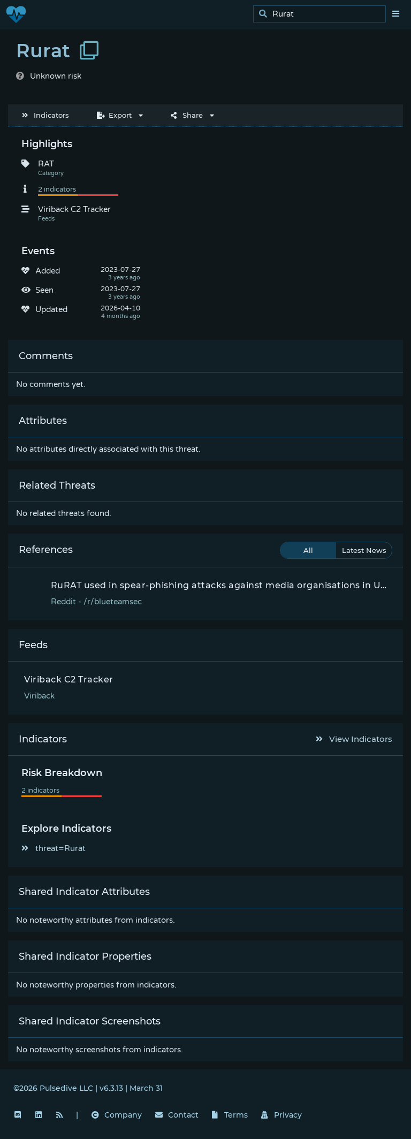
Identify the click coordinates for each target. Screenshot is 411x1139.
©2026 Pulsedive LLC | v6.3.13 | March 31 (88, 1088)
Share (187, 115)
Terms (230, 1115)
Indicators (45, 115)
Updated (51, 309)
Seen (44, 290)
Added (47, 271)
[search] (322, 14)
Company (117, 1115)
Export (114, 115)
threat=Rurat (53, 848)
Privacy (281, 1115)
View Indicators (354, 739)
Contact (177, 1115)
